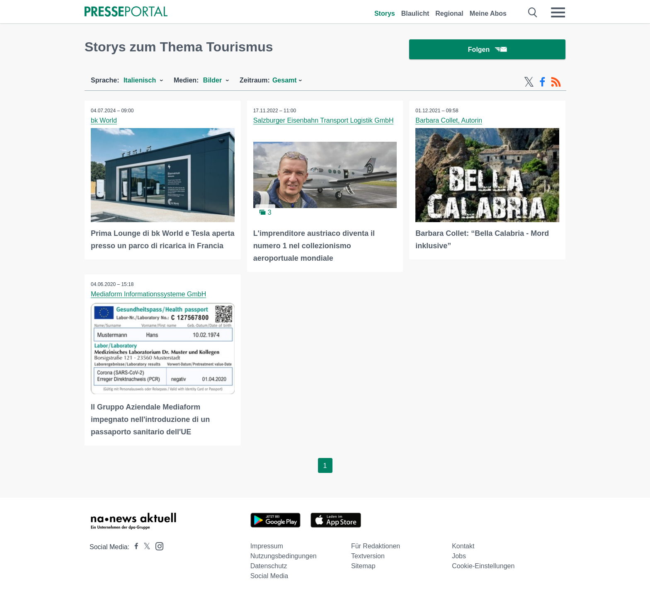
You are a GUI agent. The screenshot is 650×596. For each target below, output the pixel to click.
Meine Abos (488, 13)
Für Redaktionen (375, 546)
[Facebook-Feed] (542, 82)
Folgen (487, 49)
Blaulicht (415, 13)
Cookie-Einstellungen (483, 565)
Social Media (269, 575)
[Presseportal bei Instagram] (156, 545)
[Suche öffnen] (533, 12)
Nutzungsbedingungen (283, 556)
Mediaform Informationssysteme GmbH (148, 294)
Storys (384, 13)
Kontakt (463, 546)
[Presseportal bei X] (144, 546)
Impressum (266, 546)
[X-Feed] (529, 82)
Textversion (368, 556)
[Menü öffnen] (558, 12)
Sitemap (363, 565)
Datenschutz (268, 565)
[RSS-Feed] (556, 82)
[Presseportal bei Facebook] (133, 546)
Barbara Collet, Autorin (448, 120)
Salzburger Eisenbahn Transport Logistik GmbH (323, 120)
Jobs (459, 556)
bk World (104, 120)
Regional (449, 13)
